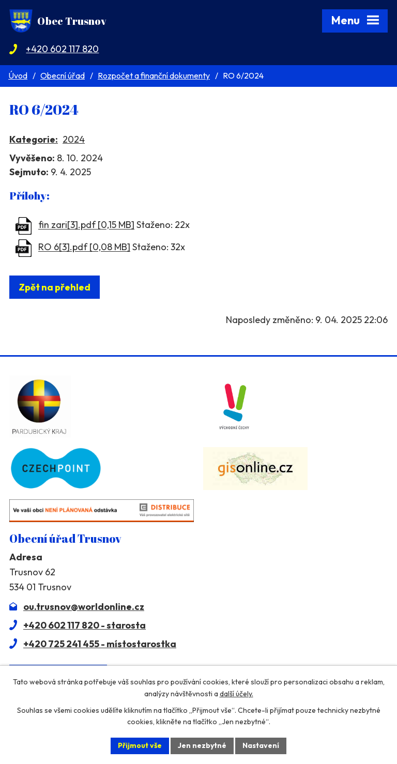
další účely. (236, 693)
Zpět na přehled (54, 287)
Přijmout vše (140, 745)
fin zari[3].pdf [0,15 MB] (86, 225)
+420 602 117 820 (62, 49)
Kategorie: (33, 139)
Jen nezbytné (202, 745)
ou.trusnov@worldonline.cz (83, 607)
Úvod (17, 75)
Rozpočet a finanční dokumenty (154, 75)
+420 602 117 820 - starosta (84, 625)
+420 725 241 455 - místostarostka (99, 644)
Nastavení (260, 745)
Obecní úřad (62, 75)
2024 (74, 139)
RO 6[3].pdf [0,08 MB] (84, 247)
